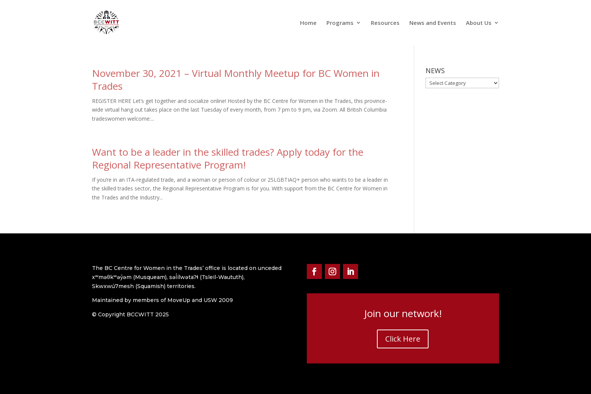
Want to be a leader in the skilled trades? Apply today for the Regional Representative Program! (227, 158)
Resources (385, 23)
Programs (340, 23)
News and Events (432, 23)
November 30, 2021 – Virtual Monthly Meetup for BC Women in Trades (236, 79)
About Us (478, 23)
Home (308, 23)
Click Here (402, 339)
